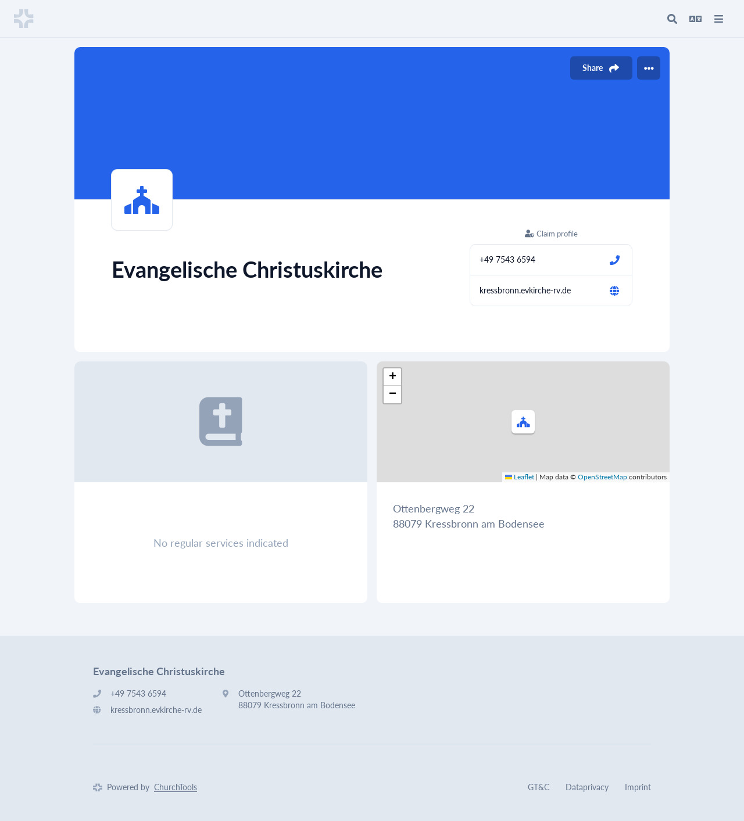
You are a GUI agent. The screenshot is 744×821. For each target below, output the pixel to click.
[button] (523, 421)
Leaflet (519, 476)
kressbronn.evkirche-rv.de (525, 290)
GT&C (538, 787)
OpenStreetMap (602, 476)
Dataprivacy (587, 787)
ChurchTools (175, 787)
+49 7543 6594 (507, 259)
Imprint (638, 787)
